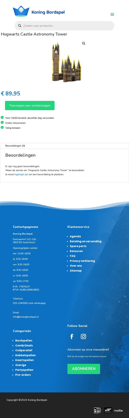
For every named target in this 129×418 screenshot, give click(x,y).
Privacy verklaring (82, 261)
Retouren (76, 251)
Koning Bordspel (37, 400)
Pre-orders (23, 375)
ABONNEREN (83, 368)
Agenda (75, 236)
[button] (84, 43)
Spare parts (78, 246)
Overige (20, 365)
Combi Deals (24, 345)
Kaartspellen (24, 360)
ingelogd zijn (21, 174)
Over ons (76, 266)
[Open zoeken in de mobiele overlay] (64, 25)
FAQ (72, 256)
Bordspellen (23, 340)
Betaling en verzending (85, 241)
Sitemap (76, 270)
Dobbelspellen (25, 355)
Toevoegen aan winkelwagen (29, 105)
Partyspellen (24, 370)
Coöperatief (23, 350)
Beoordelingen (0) (15, 145)
